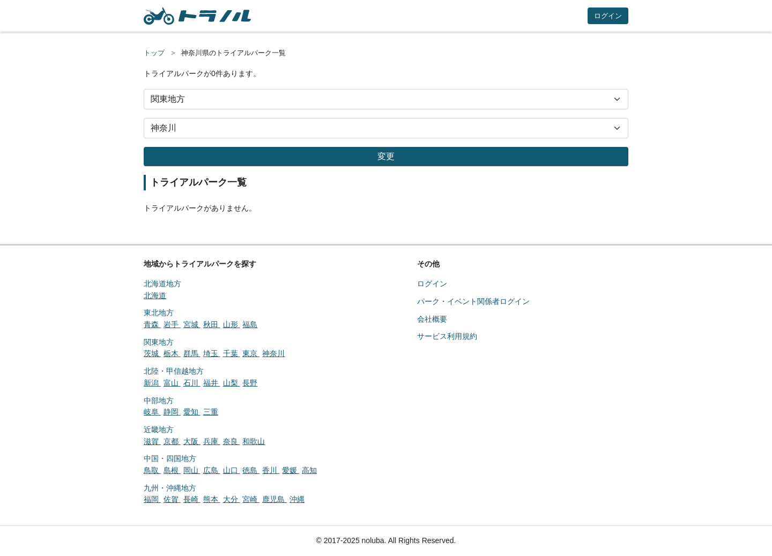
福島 (249, 324)
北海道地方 (162, 283)
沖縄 (297, 499)
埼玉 (211, 353)
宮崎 (250, 499)
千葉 (231, 353)
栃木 (172, 353)
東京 (250, 353)
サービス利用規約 (447, 336)
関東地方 (159, 342)
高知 (309, 470)
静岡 (172, 411)
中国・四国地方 (170, 458)
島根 (172, 470)
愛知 (192, 411)
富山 (172, 383)
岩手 (172, 324)
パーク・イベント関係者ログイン (473, 301)
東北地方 (159, 312)
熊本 (211, 499)
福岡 (152, 499)
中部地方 (159, 400)
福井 (211, 383)
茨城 (152, 353)
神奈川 (273, 353)
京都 (172, 441)
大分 (231, 499)
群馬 (192, 353)
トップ (154, 53)
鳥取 (152, 470)
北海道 (155, 295)
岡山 (192, 470)
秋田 (211, 324)
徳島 (250, 470)
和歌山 (253, 441)
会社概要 (432, 319)
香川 (270, 470)
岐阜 (152, 411)
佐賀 (172, 499)
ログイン (608, 16)
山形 (231, 324)
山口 (231, 470)
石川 (192, 383)
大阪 (192, 441)
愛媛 (290, 470)
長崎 (192, 499)
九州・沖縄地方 (170, 488)
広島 (211, 470)
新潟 (152, 383)
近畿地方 (159, 429)
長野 (249, 383)
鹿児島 (274, 499)
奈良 (231, 441)
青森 (152, 324)
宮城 (192, 324)
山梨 (231, 383)
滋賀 (152, 441)
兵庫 (211, 441)
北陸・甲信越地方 (174, 371)
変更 (386, 156)
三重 (210, 411)
